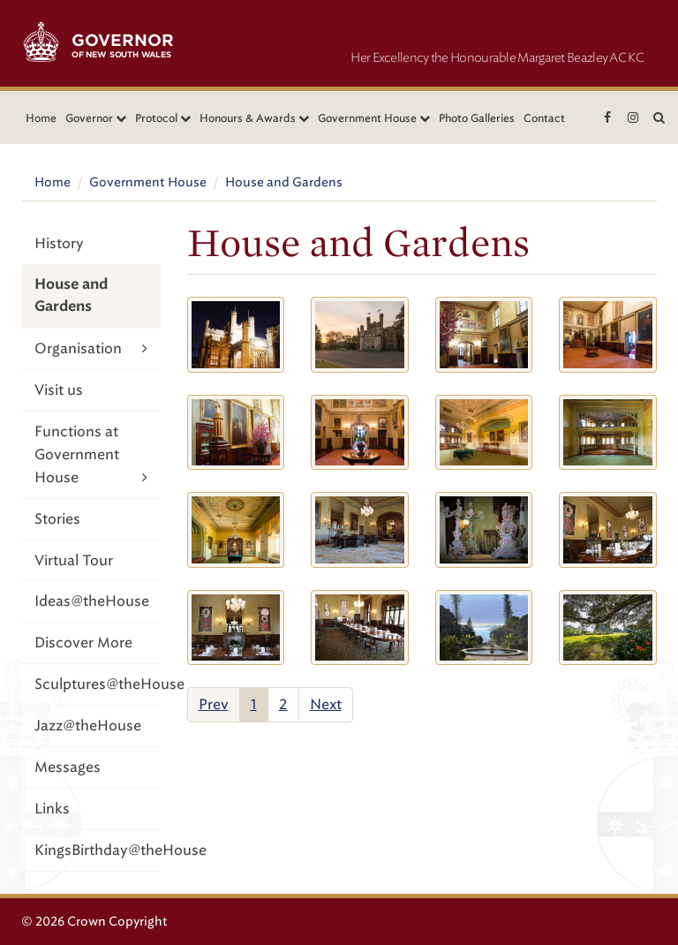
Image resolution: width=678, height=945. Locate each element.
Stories (57, 518)
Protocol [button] (163, 118)
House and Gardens (284, 182)
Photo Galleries (477, 118)
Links (52, 808)
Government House (148, 182)
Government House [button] (374, 118)
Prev (214, 704)
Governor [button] (95, 118)
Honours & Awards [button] (254, 118)
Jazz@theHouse (87, 725)
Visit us (58, 390)
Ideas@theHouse (91, 601)
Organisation (90, 348)
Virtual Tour (73, 560)
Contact (544, 118)
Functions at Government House (90, 455)
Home (41, 118)
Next (326, 704)
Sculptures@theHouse (97, 684)
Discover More (83, 642)
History (59, 243)
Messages (67, 767)
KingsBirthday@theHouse (97, 850)
